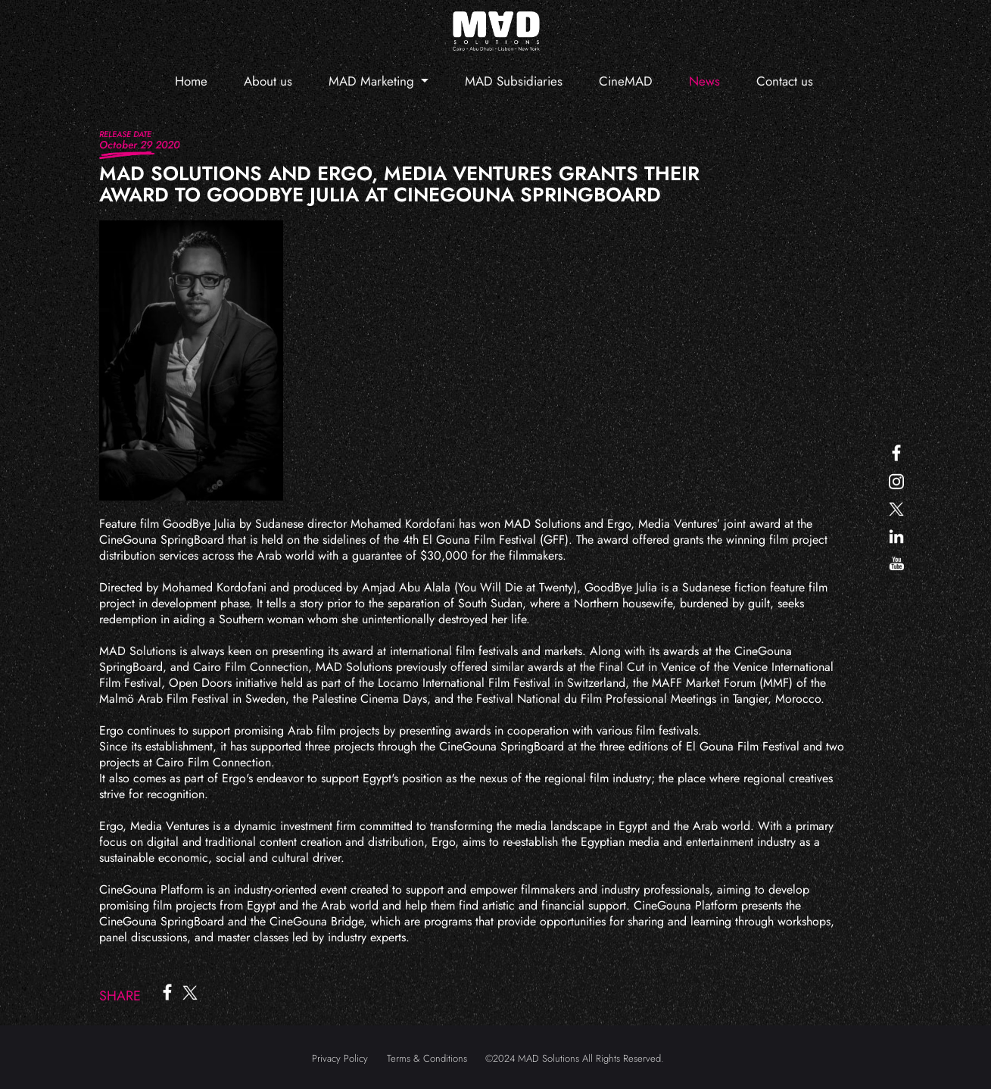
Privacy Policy (340, 1058)
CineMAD (626, 81)
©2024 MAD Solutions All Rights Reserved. (574, 1058)
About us (268, 81)
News (704, 81)
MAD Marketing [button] (373, 81)
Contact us (784, 81)
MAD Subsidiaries (514, 81)
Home (191, 81)
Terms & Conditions (427, 1058)
